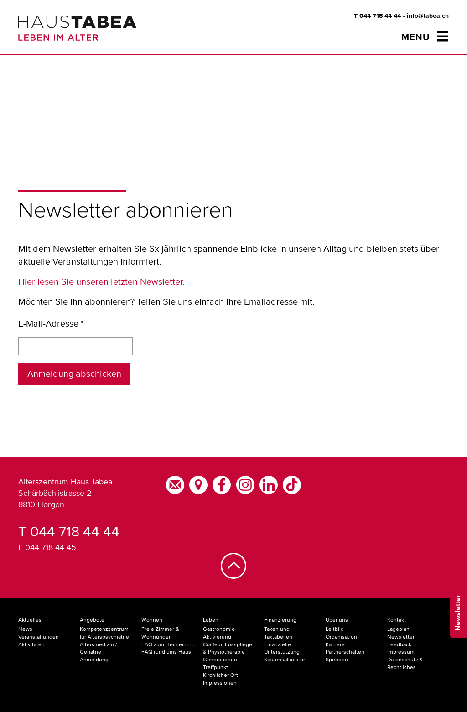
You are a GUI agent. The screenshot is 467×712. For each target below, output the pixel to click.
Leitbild (335, 629)
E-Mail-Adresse (51, 323)
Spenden (337, 659)
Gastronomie (219, 629)
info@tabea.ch (428, 16)
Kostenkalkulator (284, 659)
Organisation (341, 637)
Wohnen (151, 620)
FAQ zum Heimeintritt (168, 644)
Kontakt (396, 620)
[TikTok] (291, 484)
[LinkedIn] (268, 484)
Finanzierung (280, 620)
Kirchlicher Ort (220, 675)
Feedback (399, 644)
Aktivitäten (31, 644)
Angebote (92, 620)
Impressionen (220, 683)
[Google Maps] (198, 484)
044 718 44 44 (380, 16)
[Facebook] (221, 484)
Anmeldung (94, 659)
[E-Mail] (174, 484)
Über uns (337, 620)
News (25, 629)
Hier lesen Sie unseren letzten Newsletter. (101, 281)
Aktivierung (217, 637)
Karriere (335, 644)
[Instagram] (244, 484)
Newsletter (458, 613)
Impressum (401, 652)
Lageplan (398, 629)
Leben (210, 620)
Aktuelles (30, 620)
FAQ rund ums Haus (166, 652)
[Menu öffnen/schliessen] (425, 37)
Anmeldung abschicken (74, 374)
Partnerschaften (345, 652)
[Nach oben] (233, 574)
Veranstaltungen (38, 637)
